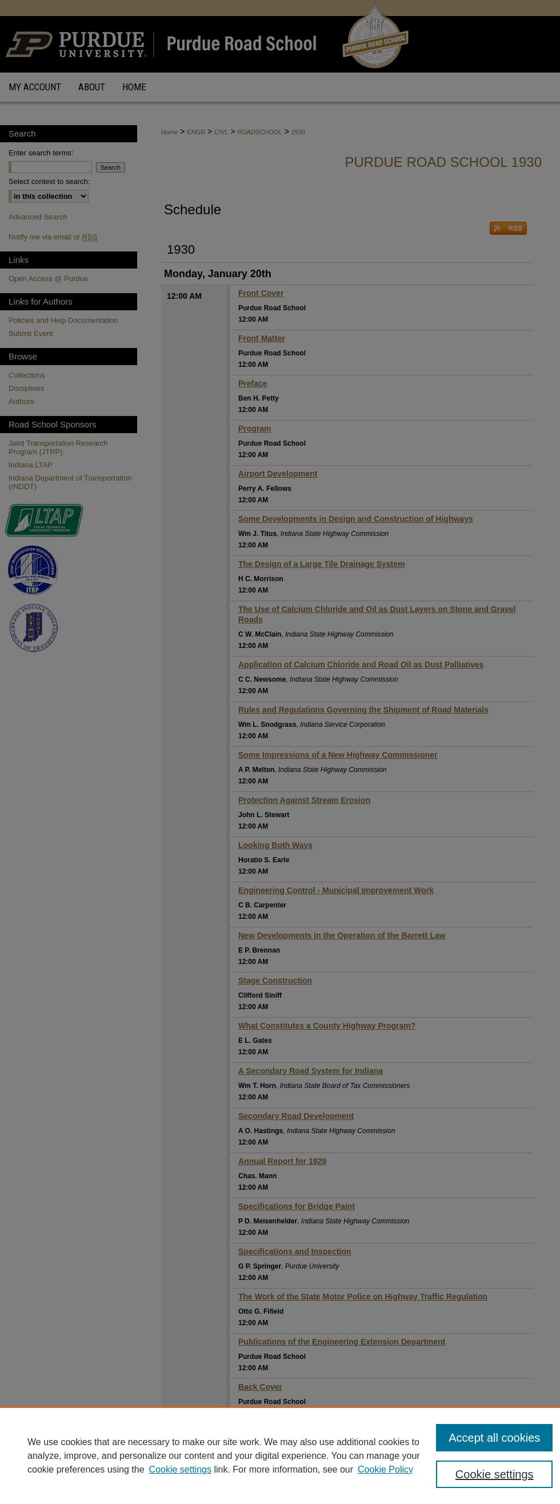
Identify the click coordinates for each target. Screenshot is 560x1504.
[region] (280, 1455)
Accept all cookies (494, 1437)
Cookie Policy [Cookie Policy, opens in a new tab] (385, 1469)
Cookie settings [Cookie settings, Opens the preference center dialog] (494, 1474)
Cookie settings (180, 1469)
